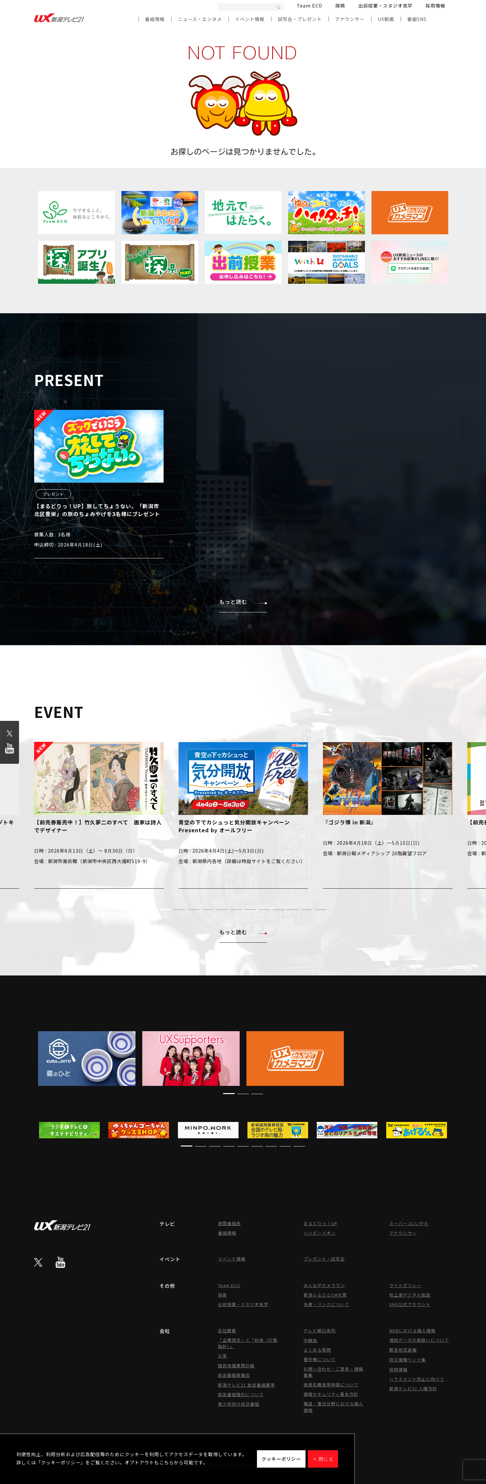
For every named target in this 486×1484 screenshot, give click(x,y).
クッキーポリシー (281, 1458)
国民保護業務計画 (236, 1365)
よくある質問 (317, 1350)
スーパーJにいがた (409, 1223)
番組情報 (155, 19)
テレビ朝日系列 (320, 1330)
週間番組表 (229, 1223)
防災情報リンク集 (407, 1360)
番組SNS (417, 19)
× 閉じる (322, 1458)
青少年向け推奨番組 (238, 1404)
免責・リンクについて (326, 1304)
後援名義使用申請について (331, 1384)
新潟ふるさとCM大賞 (325, 1295)
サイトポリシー (405, 1285)
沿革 (222, 1356)
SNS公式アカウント (410, 1304)
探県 (340, 5)
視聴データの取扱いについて (419, 1340)
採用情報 (435, 5)
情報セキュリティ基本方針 (331, 1394)
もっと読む (243, 602)
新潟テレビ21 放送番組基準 (246, 1385)
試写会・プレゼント (300, 19)
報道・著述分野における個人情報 (333, 1406)
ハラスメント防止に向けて (416, 1379)
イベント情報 (249, 19)
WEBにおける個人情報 (412, 1330)
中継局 (310, 1340)
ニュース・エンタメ (200, 19)
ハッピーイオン (320, 1233)
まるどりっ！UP (320, 1223)
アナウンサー (350, 19)
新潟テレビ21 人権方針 (413, 1388)
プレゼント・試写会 (324, 1259)
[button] (165, 909)
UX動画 (386, 19)
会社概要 (227, 1330)
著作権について (320, 1359)
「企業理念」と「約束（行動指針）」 (248, 1343)
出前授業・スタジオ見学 (385, 5)
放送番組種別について (241, 1394)
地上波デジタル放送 (410, 1295)
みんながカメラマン (324, 1285)
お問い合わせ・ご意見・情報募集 (333, 1372)
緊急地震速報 (403, 1350)
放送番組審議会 (234, 1375)
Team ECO (309, 5)
